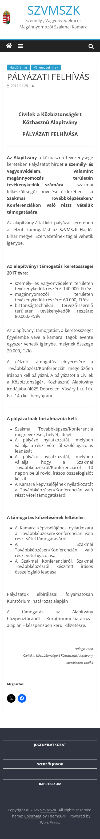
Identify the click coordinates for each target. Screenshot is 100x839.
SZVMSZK (53, 10)
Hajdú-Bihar (18, 67)
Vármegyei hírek (46, 67)
